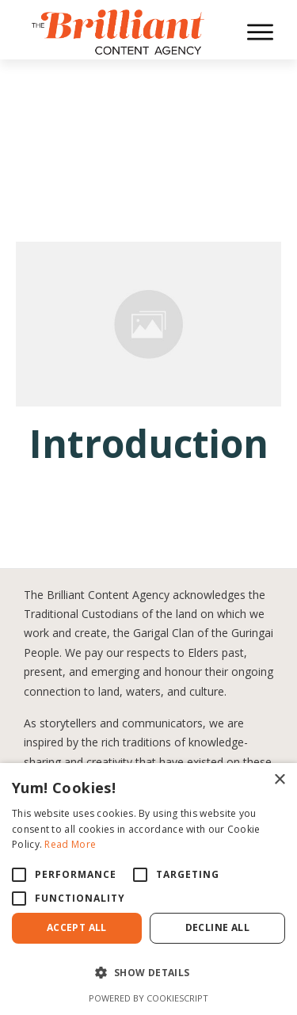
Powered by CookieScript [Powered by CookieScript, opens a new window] (148, 998)
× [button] (279, 780)
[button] (148, 973)
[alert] (148, 889)
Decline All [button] (217, 927)
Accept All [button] (77, 927)
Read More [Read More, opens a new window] (70, 844)
